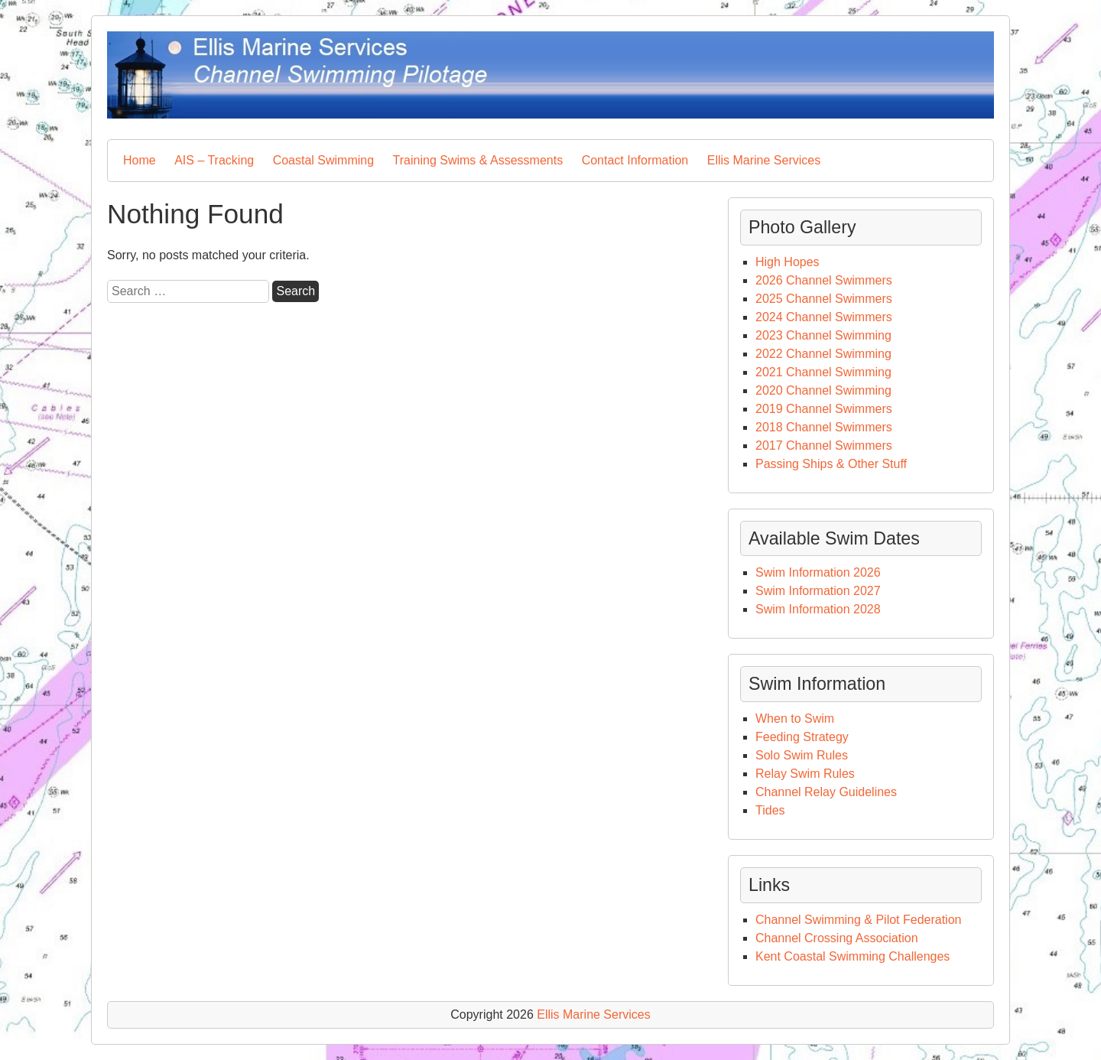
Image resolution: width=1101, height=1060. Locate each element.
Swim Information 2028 (818, 609)
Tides (770, 810)
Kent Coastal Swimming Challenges (852, 956)
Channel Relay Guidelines (826, 791)
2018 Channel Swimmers (823, 427)
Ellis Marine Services (763, 160)
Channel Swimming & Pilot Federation (858, 919)
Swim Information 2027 (818, 590)
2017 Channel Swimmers (823, 445)
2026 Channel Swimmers (823, 280)
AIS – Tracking (214, 160)
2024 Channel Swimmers (823, 317)
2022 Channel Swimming (823, 353)
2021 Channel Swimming (823, 372)
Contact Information (635, 160)
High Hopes (787, 261)
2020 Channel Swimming (823, 390)
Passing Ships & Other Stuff (831, 463)
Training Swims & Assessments (478, 160)
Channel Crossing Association (836, 938)
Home (139, 160)
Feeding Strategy (802, 736)
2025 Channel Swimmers (823, 298)
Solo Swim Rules (801, 755)
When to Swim (796, 718)
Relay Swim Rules (805, 773)
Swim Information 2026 (818, 572)
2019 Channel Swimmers (823, 408)
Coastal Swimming (323, 160)
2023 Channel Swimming (823, 335)
